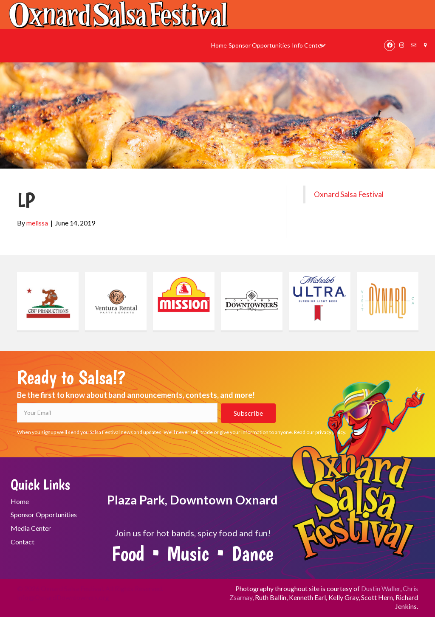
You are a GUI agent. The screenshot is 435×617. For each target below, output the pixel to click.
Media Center (31, 528)
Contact (22, 542)
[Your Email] (117, 413)
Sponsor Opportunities (44, 514)
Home (20, 501)
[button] (323, 45)
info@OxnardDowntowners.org (63, 597)
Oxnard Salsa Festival (349, 194)
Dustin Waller (380, 588)
